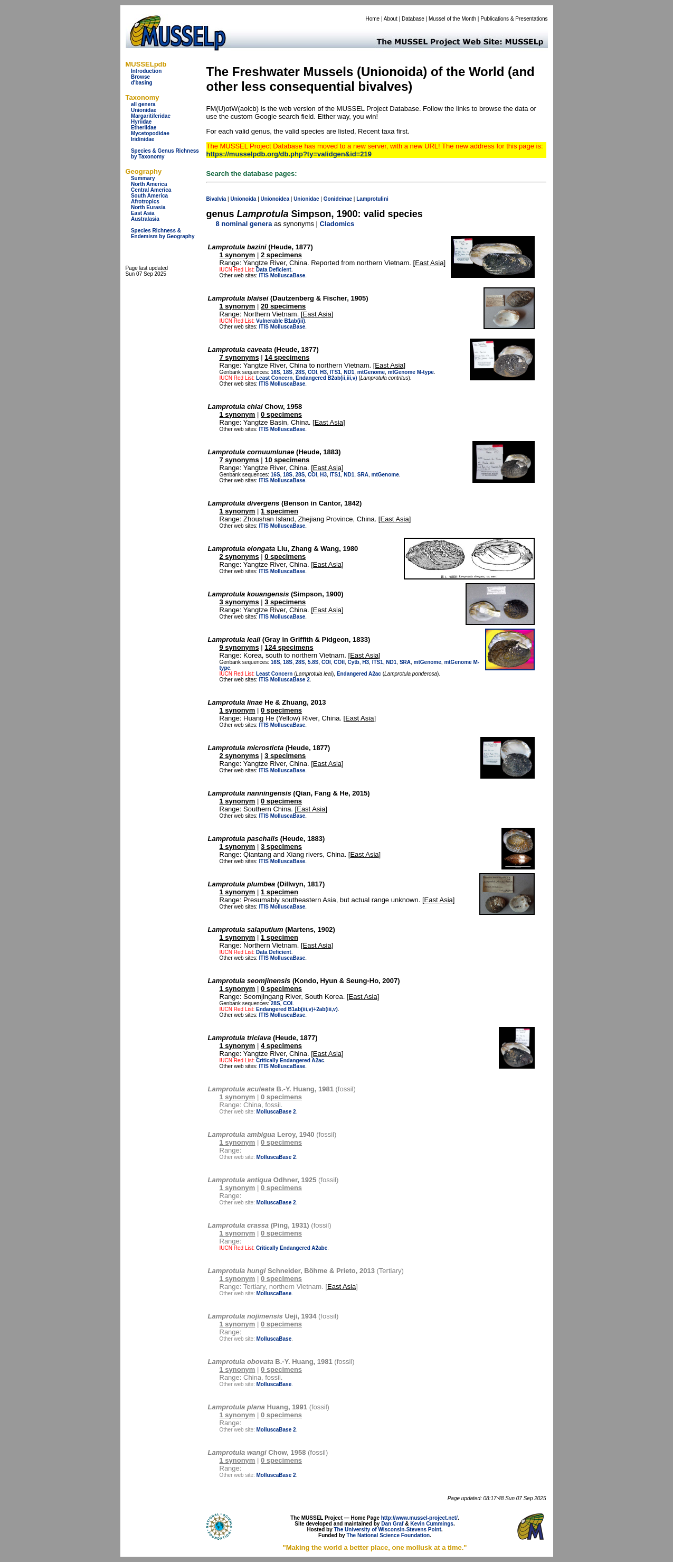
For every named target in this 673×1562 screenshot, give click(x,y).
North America (149, 184)
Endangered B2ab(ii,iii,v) (326, 378)
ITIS (264, 275)
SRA (362, 475)
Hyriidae (141, 122)
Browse (140, 77)
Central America (151, 190)
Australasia (145, 219)
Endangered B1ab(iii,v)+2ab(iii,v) (297, 1009)
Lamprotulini (372, 199)
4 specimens (281, 1046)
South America (149, 196)
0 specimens (281, 414)
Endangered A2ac (359, 674)
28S (300, 372)
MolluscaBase (288, 275)
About (390, 19)
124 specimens (289, 647)
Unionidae (143, 110)
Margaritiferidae (150, 116)
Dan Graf (392, 1524)
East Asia (143, 213)
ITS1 (335, 372)
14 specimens (286, 357)
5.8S (313, 662)
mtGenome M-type (411, 372)
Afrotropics (145, 201)
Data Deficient (273, 270)
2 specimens (281, 255)
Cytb (353, 662)
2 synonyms (239, 556)
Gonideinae (338, 199)
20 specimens (283, 306)
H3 (323, 372)
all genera (143, 104)
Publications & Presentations (513, 19)
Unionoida (243, 199)
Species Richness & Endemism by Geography (163, 233)
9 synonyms (239, 647)
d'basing (142, 83)
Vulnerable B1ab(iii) (280, 321)
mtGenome (371, 372)
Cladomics (337, 224)
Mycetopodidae (150, 133)
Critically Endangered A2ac (290, 1060)
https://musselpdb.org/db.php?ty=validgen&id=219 (289, 154)
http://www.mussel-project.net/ (419, 1518)
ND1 (349, 372)
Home (372, 19)
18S (287, 372)
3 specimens (285, 602)
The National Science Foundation (388, 1535)
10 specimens (286, 460)
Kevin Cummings (431, 1524)
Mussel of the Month (452, 19)
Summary (143, 178)
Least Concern (274, 378)
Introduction (146, 71)
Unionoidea (275, 199)
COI (312, 372)
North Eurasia (148, 207)
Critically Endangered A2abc (291, 1248)
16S (275, 372)
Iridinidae (142, 139)
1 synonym (237, 255)
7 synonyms (239, 357)
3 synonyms (239, 602)
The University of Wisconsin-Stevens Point (387, 1529)
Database (413, 19)
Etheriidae (143, 127)
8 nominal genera (244, 224)
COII (339, 662)
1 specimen (279, 511)
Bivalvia (216, 199)
